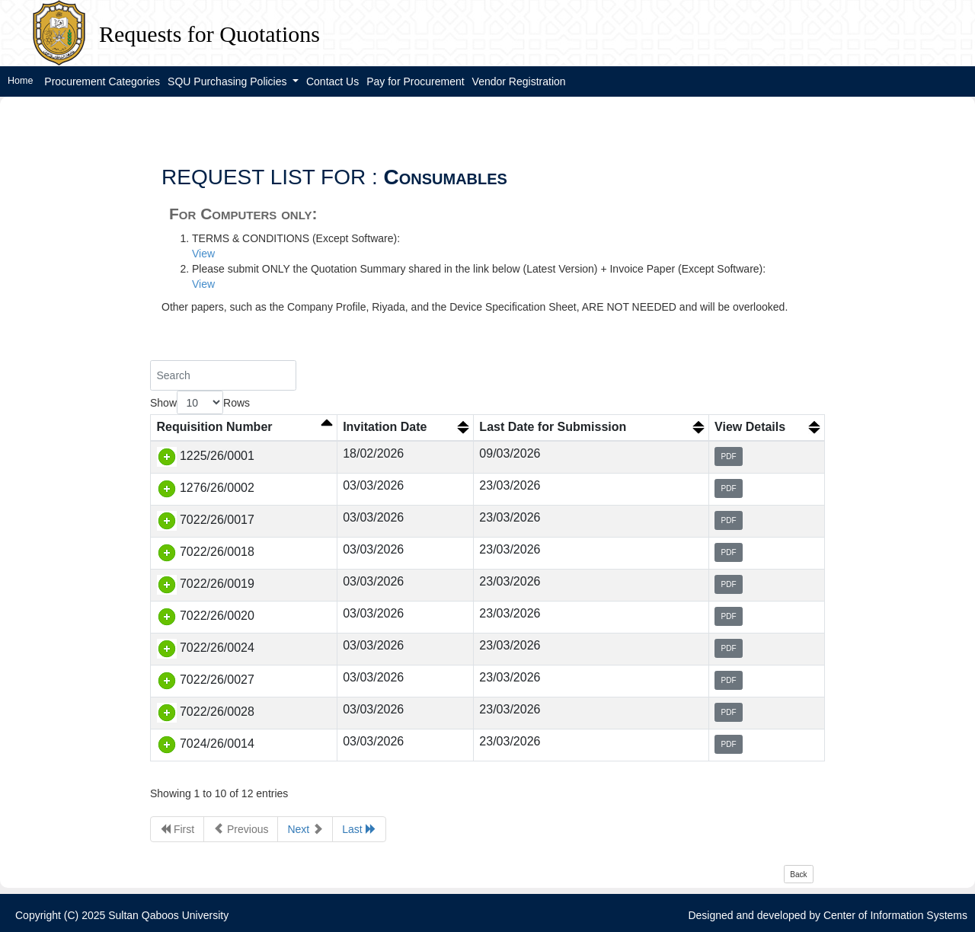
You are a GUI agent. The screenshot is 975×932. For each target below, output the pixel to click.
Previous (240, 828)
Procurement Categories (102, 81)
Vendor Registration (519, 81)
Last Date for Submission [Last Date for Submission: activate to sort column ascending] (552, 426)
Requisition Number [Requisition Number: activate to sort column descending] (215, 426)
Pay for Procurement (415, 81)
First (177, 828)
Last (359, 828)
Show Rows (200, 402)
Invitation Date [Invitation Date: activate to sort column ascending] (385, 426)
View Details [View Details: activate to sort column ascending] (749, 426)
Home (20, 80)
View (203, 253)
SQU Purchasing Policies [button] (228, 81)
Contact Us (332, 81)
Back (798, 874)
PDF (729, 456)
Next (305, 828)
